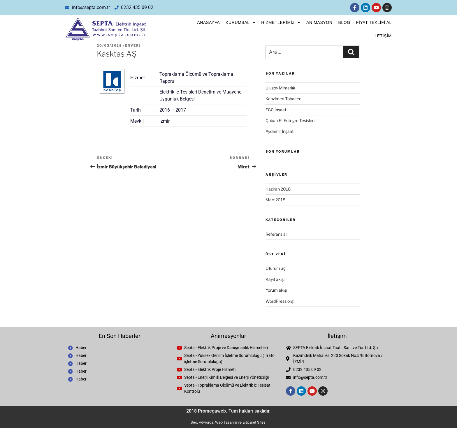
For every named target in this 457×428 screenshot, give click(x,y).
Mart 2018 (275, 199)
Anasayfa (208, 22)
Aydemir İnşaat (279, 131)
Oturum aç (276, 268)
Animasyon (319, 22)
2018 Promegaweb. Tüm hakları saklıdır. (228, 411)
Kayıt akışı (275, 279)
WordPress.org (279, 301)
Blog (344, 22)
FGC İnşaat (276, 109)
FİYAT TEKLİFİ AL (374, 22)
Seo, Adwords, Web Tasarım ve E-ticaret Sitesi (228, 422)
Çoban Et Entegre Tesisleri (290, 120)
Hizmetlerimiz (280, 22)
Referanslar (276, 234)
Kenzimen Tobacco (283, 98)
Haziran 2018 (278, 188)
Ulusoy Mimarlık (280, 87)
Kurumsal (240, 22)
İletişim (382, 36)
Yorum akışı (276, 290)
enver (132, 45)
